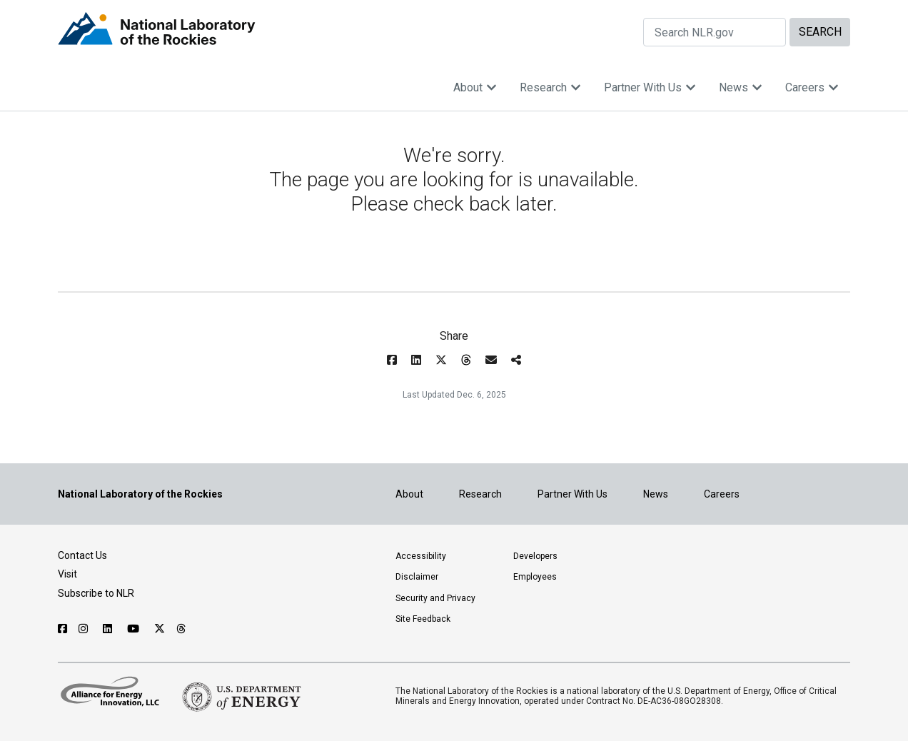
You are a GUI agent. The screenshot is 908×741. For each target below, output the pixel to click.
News (740, 87)
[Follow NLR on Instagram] (85, 628)
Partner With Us (650, 87)
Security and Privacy (435, 598)
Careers (812, 87)
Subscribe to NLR (96, 593)
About (475, 87)
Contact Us (82, 555)
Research (550, 87)
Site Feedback (422, 619)
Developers (535, 556)
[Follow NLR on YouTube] (135, 628)
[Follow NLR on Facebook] (62, 628)
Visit (67, 574)
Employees (535, 577)
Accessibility (420, 556)
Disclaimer (416, 577)
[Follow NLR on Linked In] (109, 628)
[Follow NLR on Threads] (181, 628)
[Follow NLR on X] (159, 628)
